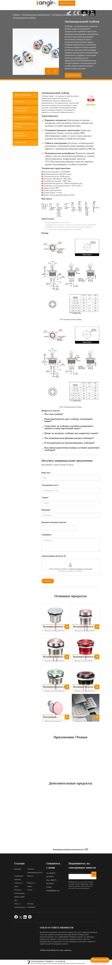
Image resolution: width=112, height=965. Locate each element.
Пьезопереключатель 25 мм (54, 687)
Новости (30, 876)
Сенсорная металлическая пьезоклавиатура (81, 718)
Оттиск (29, 890)
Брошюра (91, 105)
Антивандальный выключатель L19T (70, 850)
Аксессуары (19, 102)
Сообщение (47, 535)
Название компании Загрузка (54, 522)
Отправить (47, 581)
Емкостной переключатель (21, 134)
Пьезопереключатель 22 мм (84, 657)
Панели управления (23, 95)
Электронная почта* (82, 875)
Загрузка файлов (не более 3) (54, 556)
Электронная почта (50, 485)
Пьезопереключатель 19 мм (54, 657)
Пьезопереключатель (23, 117)
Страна (45, 497)
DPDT (48, 162)
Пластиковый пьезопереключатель (53, 718)
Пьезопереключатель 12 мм (54, 627)
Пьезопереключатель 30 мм (84, 687)
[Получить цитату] (99, 959)
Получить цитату (67, 3)
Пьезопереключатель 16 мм (84, 627)
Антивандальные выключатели (21, 109)
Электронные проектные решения (25, 125)
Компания (46, 510)
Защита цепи (20, 142)
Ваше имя (46, 473)
